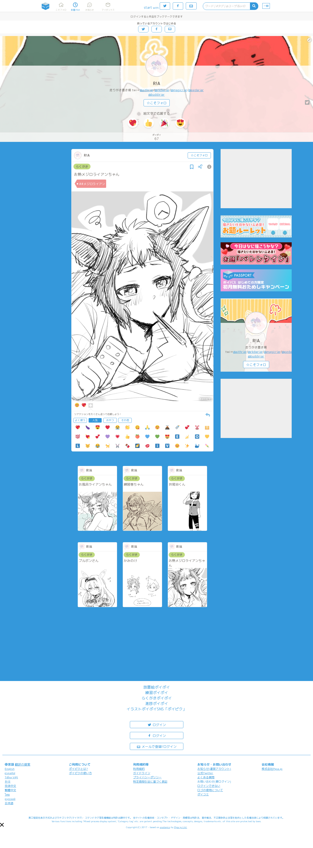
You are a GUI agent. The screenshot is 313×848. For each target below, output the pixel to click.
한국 (7, 782)
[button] (2, 825)
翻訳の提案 (22, 764)
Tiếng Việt (11, 777)
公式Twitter (205, 773)
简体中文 (10, 786)
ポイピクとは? (78, 769)
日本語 (9, 803)
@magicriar (179, 90)
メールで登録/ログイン (156, 746)
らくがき (82, 166)
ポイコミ (203, 794)
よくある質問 (205, 777)
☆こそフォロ (157, 103)
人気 (95, 420)
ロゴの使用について (210, 790)
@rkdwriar (161, 90)
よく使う (80, 420)
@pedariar (196, 90)
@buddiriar (156, 94)
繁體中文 (10, 790)
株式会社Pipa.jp (272, 769)
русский (10, 799)
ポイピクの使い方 (80, 773)
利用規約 (139, 769)
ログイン (156, 724)
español (10, 773)
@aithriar (146, 90)
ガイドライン (141, 773)
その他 (125, 420)
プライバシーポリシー (147, 777)
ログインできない (208, 786)
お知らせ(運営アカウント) (214, 769)
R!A (156, 83)
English (9, 769)
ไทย (7, 795)
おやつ (110, 420)
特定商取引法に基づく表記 (150, 782)
